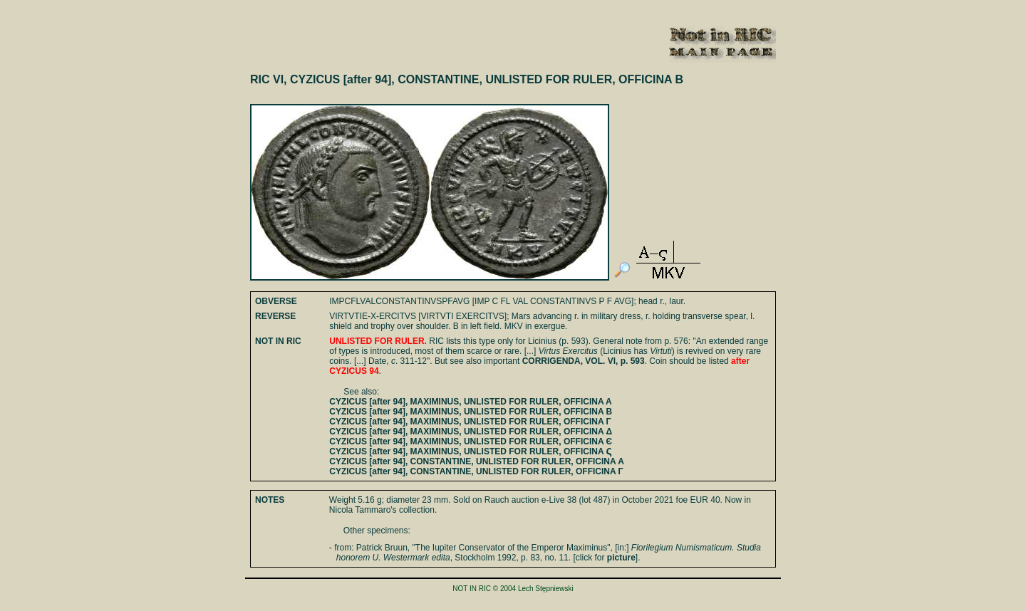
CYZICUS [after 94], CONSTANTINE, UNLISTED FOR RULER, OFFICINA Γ (476, 471)
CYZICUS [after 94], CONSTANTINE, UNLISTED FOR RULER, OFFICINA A (476, 461)
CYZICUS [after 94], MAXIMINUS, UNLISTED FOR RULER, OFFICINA (470, 451)
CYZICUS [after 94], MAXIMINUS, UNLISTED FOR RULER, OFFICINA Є (470, 441)
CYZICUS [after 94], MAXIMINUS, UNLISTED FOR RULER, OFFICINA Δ (470, 432)
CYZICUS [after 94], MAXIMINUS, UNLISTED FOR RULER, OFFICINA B (470, 412)
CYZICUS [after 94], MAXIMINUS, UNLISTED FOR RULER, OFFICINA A (470, 402)
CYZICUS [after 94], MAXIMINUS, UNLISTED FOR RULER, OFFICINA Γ (470, 422)
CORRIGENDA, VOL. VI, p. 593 (583, 361)
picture (621, 558)
